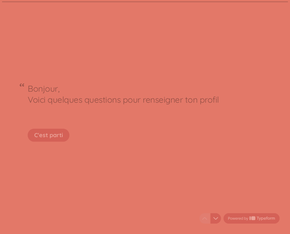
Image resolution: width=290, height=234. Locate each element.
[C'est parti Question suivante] (48, 134)
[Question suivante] (215, 218)
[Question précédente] (204, 218)
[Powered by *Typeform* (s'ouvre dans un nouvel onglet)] (252, 218)
